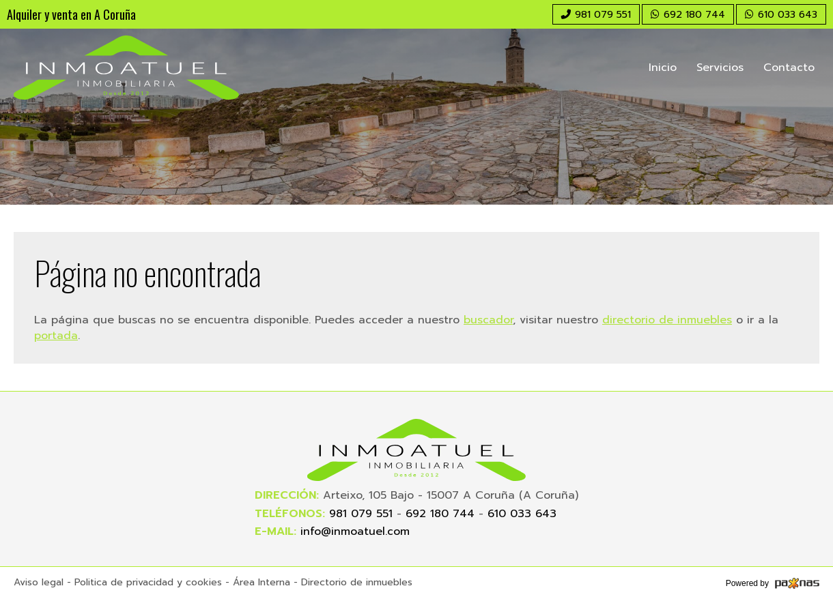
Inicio (663, 67)
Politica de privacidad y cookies (148, 582)
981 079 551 (361, 513)
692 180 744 (440, 513)
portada (56, 335)
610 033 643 (522, 513)
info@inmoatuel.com (355, 531)
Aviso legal (38, 582)
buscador (488, 320)
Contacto (789, 67)
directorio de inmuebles (667, 320)
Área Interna (261, 582)
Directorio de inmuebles (356, 582)
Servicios (720, 67)
